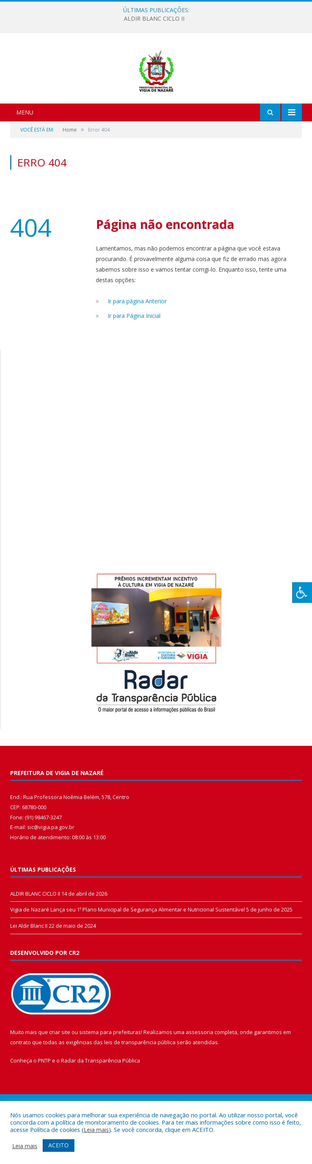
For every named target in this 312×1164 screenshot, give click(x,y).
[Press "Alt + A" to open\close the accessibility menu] (302, 592)
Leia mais (96, 1129)
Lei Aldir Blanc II (29, 968)
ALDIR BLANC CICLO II (154, 18)
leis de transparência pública (140, 1084)
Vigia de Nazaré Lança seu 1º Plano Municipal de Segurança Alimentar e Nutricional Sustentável (127, 952)
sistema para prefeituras (110, 1074)
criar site (59, 1074)
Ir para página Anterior (137, 344)
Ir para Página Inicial (134, 358)
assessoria (199, 1074)
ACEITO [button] (58, 1145)
